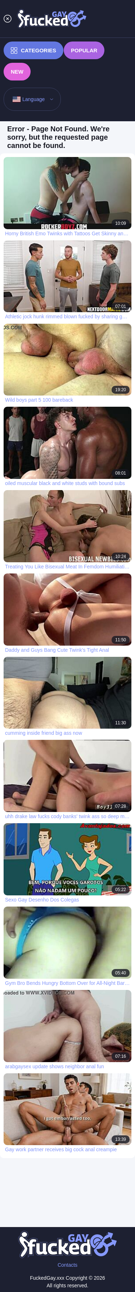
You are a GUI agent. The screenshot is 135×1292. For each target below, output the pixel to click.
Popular (84, 50)
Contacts (67, 1265)
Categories (33, 50)
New (17, 72)
